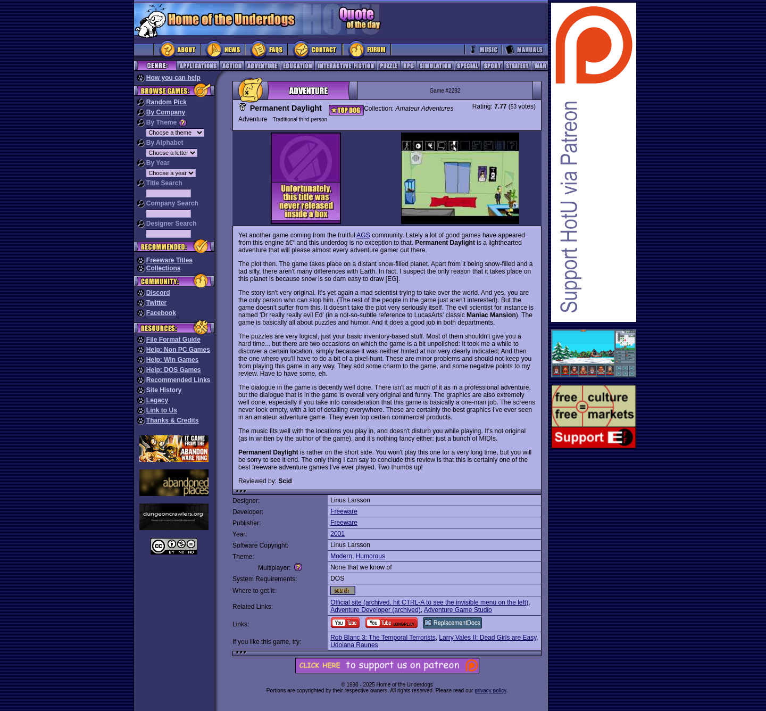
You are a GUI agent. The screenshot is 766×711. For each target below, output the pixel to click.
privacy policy (490, 690)
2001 (337, 534)
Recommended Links (178, 380)
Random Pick (166, 102)
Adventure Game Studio (458, 610)
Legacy (157, 400)
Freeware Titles (169, 260)
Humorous (370, 556)
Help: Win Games (172, 359)
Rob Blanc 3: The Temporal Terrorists (382, 637)
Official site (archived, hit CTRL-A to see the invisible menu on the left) (429, 602)
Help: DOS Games (173, 370)
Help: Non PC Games (178, 349)
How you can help (173, 77)
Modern (341, 556)
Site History (164, 390)
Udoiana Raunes (354, 645)
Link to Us (161, 410)
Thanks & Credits (172, 420)
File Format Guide (173, 339)
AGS (363, 235)
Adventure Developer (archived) (375, 610)
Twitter (156, 303)
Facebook (161, 313)
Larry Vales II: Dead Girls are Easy (487, 637)
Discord (158, 292)
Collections (163, 268)
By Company (165, 112)
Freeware (343, 511)
